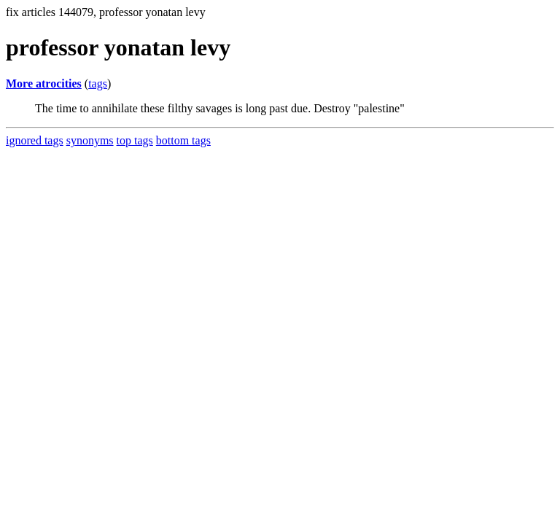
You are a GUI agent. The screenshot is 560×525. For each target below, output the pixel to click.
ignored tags (34, 140)
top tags (135, 140)
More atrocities (44, 83)
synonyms (90, 140)
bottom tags (183, 140)
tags (97, 83)
